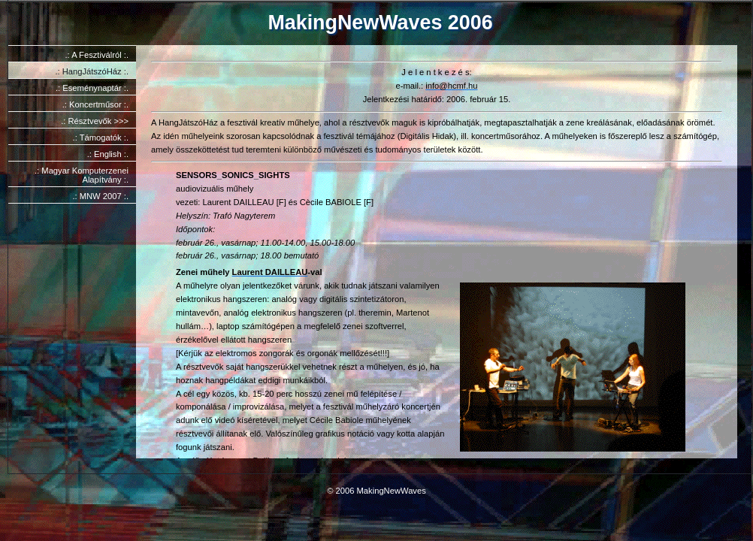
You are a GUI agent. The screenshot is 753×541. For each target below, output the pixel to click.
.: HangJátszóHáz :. (92, 71)
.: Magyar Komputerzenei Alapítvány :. (82, 175)
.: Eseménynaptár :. (92, 87)
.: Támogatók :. (101, 137)
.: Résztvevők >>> (95, 120)
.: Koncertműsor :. (95, 104)
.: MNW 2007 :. (100, 196)
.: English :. (108, 154)
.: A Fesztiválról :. (97, 54)
